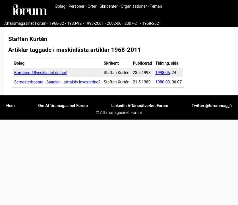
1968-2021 (151, 23)
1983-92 (74, 23)
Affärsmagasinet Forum (25, 23)
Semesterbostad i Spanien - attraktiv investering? (57, 82)
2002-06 (114, 23)
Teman (156, 6)
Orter (92, 6)
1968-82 (56, 23)
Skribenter (108, 6)
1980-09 (162, 82)
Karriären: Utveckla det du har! (40, 72)
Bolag (60, 6)
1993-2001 (94, 23)
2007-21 (132, 23)
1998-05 (162, 72)
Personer (76, 6)
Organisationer (134, 6)
